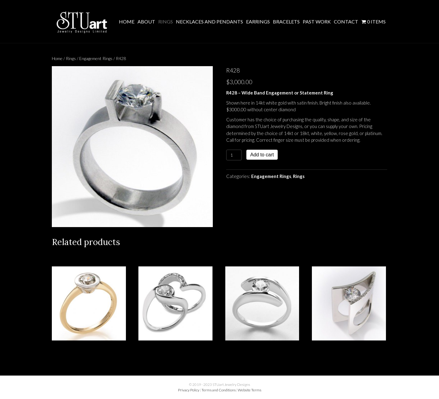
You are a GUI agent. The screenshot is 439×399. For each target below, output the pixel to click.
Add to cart (262, 154)
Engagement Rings (95, 58)
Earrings (258, 21)
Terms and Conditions (219, 390)
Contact (346, 21)
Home (126, 21)
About (146, 21)
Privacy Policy (188, 390)
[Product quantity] (234, 155)
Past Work (317, 21)
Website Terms (249, 390)
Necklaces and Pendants (209, 21)
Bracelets (286, 21)
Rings (165, 21)
